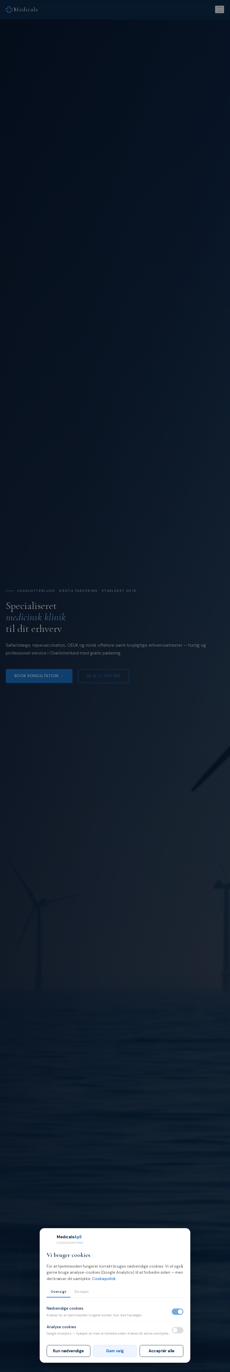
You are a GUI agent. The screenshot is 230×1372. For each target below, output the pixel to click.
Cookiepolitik (104, 1278)
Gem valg (115, 1351)
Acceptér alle (162, 1351)
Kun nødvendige (68, 1351)
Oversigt (58, 1291)
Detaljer (81, 1291)
